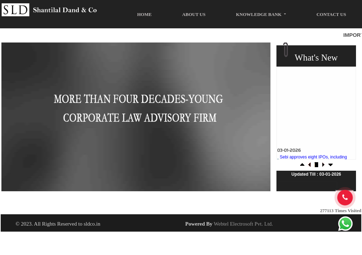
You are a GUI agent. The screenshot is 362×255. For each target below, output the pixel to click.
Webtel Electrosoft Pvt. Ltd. (243, 224)
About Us (193, 14)
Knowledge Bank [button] (259, 14)
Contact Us (331, 14)
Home (144, 14)
